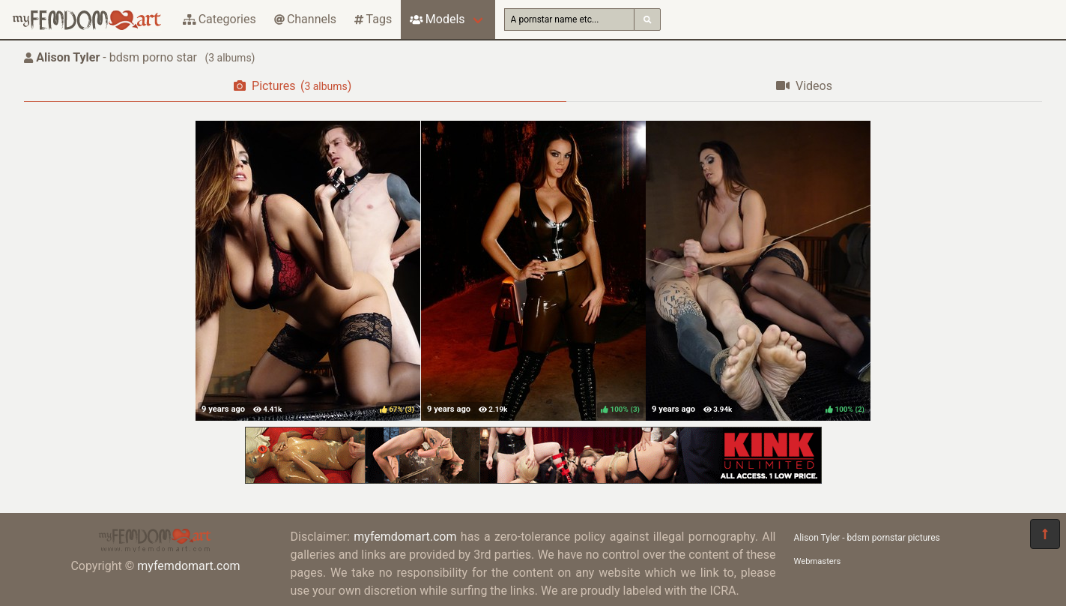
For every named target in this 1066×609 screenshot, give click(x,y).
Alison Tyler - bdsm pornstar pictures (867, 537)
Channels (305, 19)
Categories (219, 19)
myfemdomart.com (188, 566)
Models (437, 19)
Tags (373, 19)
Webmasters (817, 561)
